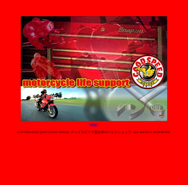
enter (94, 124)
